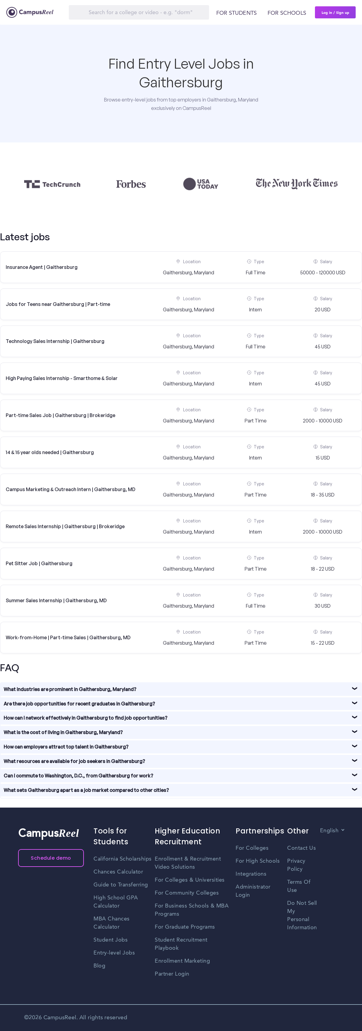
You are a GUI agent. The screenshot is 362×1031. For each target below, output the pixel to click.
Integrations (251, 874)
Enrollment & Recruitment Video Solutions (188, 863)
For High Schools (258, 861)
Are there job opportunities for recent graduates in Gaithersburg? (79, 704)
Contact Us (301, 848)
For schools (287, 13)
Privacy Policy (296, 865)
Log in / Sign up (335, 12)
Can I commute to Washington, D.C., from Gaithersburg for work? (78, 776)
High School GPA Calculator (116, 902)
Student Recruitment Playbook (181, 944)
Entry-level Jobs (114, 953)
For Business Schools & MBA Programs (192, 910)
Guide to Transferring (121, 885)
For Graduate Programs (185, 927)
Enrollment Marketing (182, 961)
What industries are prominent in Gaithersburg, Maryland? (70, 689)
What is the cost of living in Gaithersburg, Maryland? (63, 732)
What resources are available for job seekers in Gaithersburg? (74, 761)
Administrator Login (253, 891)
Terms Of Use (298, 886)
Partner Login (172, 974)
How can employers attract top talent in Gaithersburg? (66, 747)
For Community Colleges (187, 893)
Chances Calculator (118, 872)
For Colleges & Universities (190, 880)
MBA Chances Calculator (112, 923)
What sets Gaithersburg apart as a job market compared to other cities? (86, 790)
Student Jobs (111, 940)
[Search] (139, 12)
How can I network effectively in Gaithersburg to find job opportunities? (85, 718)
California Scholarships (123, 859)
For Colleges (252, 848)
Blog (99, 966)
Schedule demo (51, 858)
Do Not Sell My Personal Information (302, 915)
